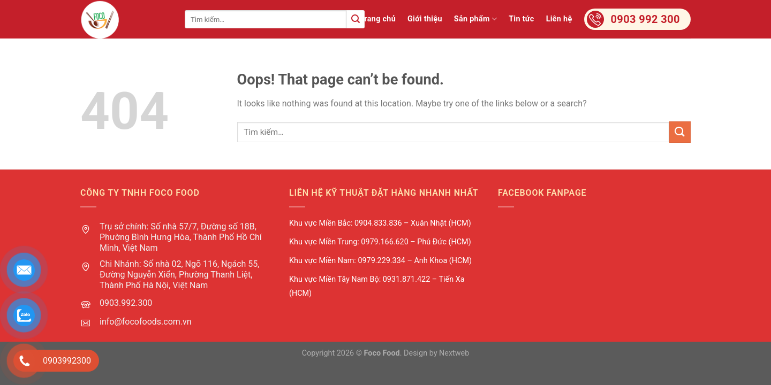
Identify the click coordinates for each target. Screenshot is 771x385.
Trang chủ (378, 19)
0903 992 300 (646, 19)
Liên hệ (559, 19)
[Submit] (355, 19)
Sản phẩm (475, 19)
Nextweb (454, 353)
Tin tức (521, 19)
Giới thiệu (424, 19)
